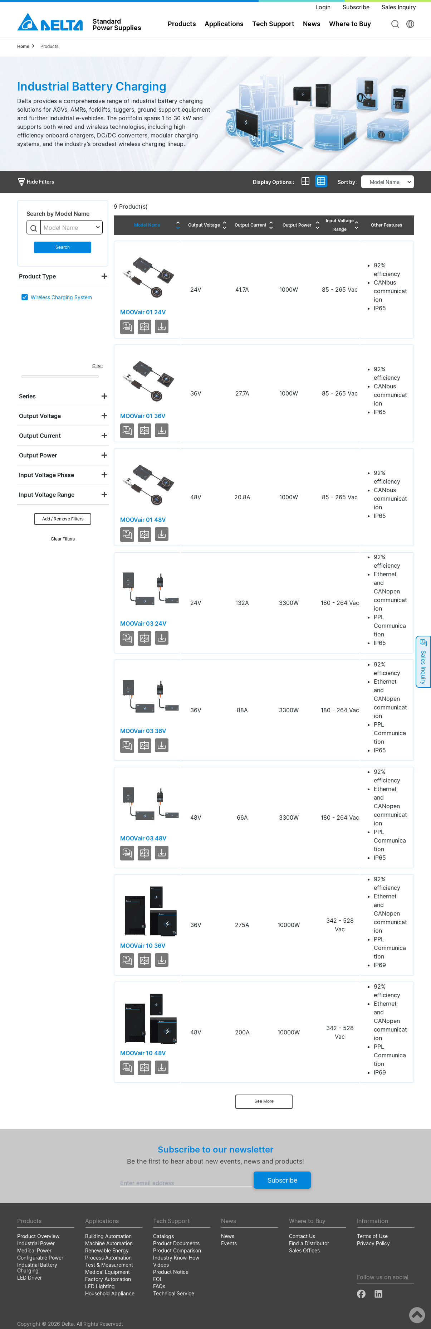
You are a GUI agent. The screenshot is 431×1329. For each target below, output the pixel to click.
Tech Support (273, 24)
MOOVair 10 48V (143, 1053)
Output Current (40, 435)
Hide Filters (35, 182)
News (311, 24)
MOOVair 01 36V (143, 415)
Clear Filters (63, 539)
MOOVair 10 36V (143, 945)
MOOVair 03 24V (143, 623)
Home (23, 46)
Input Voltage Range (46, 494)
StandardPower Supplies (117, 24)
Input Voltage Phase (46, 475)
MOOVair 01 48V (143, 519)
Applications (224, 24)
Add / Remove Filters (62, 519)
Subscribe (282, 1180)
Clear (97, 365)
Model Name (147, 225)
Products (182, 24)
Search (62, 247)
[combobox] (71, 227)
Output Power (38, 455)
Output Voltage (40, 415)
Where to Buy (350, 24)
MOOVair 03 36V (143, 730)
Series (27, 396)
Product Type (37, 276)
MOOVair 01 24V (143, 312)
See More (264, 1101)
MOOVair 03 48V (143, 838)
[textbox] (71, 227)
